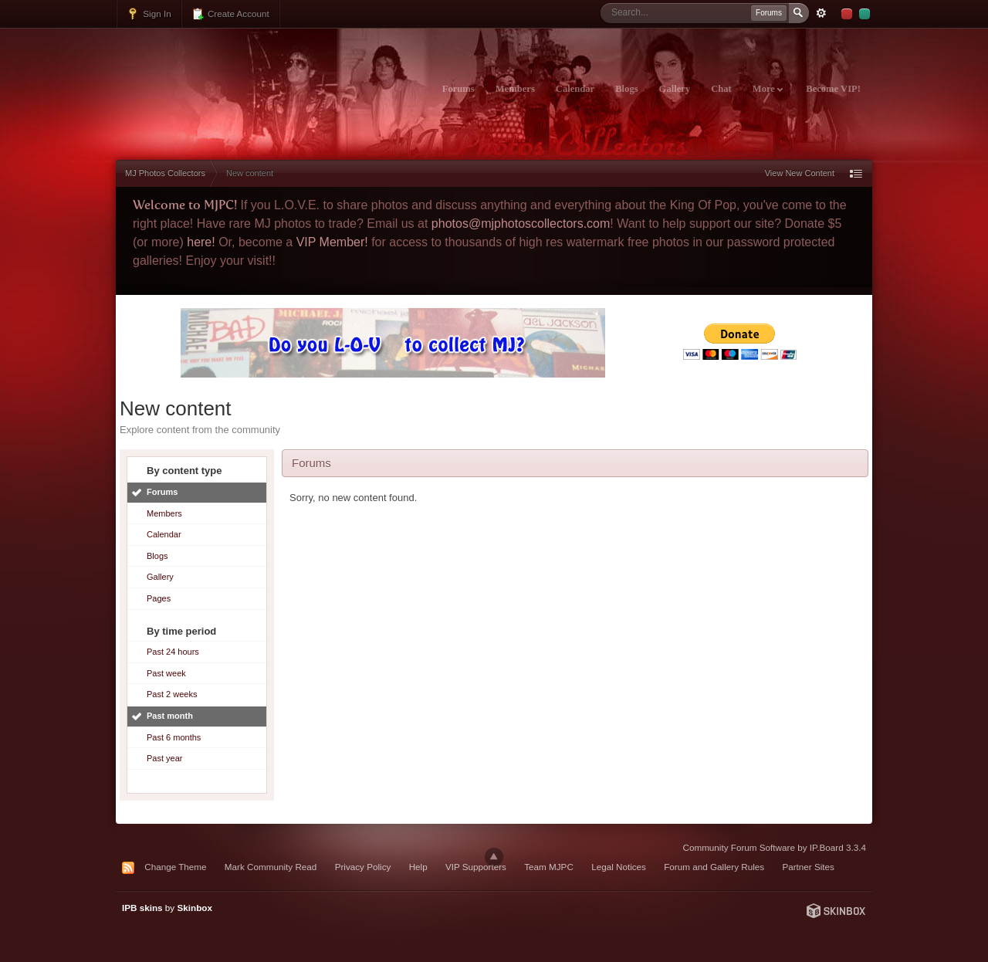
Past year (164, 758)
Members (515, 88)
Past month (170, 715)
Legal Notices (618, 867)
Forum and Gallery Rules (714, 867)
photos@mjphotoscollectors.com (520, 223)
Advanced (821, 13)
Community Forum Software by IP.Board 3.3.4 (774, 847)
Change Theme (175, 867)
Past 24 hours (173, 651)
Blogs (626, 88)
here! (201, 242)
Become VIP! (833, 88)
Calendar (575, 88)
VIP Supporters (475, 867)
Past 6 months (174, 737)
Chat (721, 88)
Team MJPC (549, 867)
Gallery (675, 88)
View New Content (799, 173)
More (768, 88)
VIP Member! (332, 242)
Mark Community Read (271, 867)
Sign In (149, 14)
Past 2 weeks (172, 694)
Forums (458, 88)
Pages (159, 598)
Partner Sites (808, 867)
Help (418, 867)
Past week (166, 673)
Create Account (230, 14)
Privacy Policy (363, 867)
